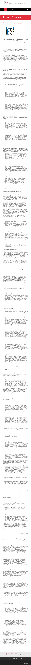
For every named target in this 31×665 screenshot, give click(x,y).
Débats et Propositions (17, 11)
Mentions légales (19, 658)
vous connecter (10, 650)
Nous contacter (12, 658)
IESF (27, 42)
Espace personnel (23, 6)
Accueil (9, 11)
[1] (10, 112)
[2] (7, 313)
